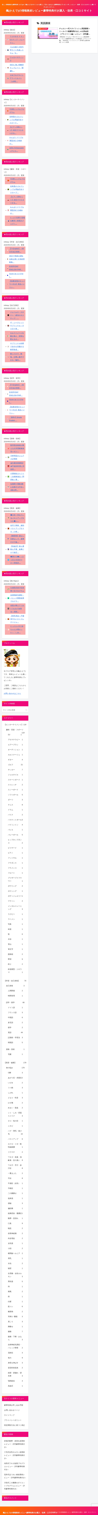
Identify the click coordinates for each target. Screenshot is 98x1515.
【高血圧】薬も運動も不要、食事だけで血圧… (17, 549)
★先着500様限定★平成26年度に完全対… (17, 466)
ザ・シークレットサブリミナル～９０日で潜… (17, 326)
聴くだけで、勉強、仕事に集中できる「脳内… (17, 357)
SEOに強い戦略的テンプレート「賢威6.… (17, 68)
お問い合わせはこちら (12, 693)
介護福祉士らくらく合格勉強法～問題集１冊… (17, 477)
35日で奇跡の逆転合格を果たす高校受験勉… (17, 259)
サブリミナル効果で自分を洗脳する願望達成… (17, 346)
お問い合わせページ (12, 1410)
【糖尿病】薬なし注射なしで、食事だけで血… (17, 539)
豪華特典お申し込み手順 (13, 1405)
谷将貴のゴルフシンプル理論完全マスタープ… (16, 120)
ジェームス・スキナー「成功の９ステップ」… (17, 315)
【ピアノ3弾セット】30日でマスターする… (16, 130)
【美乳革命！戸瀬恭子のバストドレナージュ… (17, 619)
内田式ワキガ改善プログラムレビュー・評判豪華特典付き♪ (14, 1466)
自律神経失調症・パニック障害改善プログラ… (17, 598)
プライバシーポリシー (12, 1420)
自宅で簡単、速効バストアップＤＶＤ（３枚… (17, 528)
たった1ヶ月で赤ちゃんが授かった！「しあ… (16, 629)
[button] (26, 710)
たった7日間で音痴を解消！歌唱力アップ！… (17, 221)
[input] (15, 710)
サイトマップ (9, 1415)
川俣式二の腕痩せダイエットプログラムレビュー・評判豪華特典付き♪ (14, 1486)
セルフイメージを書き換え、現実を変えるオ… (17, 336)
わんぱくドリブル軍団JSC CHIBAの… (16, 141)
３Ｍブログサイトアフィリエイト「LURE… (17, 78)
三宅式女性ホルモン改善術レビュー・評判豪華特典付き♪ (14, 1455)
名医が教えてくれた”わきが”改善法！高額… (17, 609)
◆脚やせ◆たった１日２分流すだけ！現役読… (17, 560)
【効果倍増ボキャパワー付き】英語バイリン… (17, 284)
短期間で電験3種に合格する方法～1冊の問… (17, 487)
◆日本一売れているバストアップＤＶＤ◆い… (17, 518)
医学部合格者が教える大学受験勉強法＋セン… (17, 448)
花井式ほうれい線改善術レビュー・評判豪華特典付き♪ (15, 1476)
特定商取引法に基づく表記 (14, 1425)
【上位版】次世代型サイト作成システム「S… (17, 50)
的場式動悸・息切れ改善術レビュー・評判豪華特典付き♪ (14, 1444)
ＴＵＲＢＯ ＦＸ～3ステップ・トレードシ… (17, 40)
